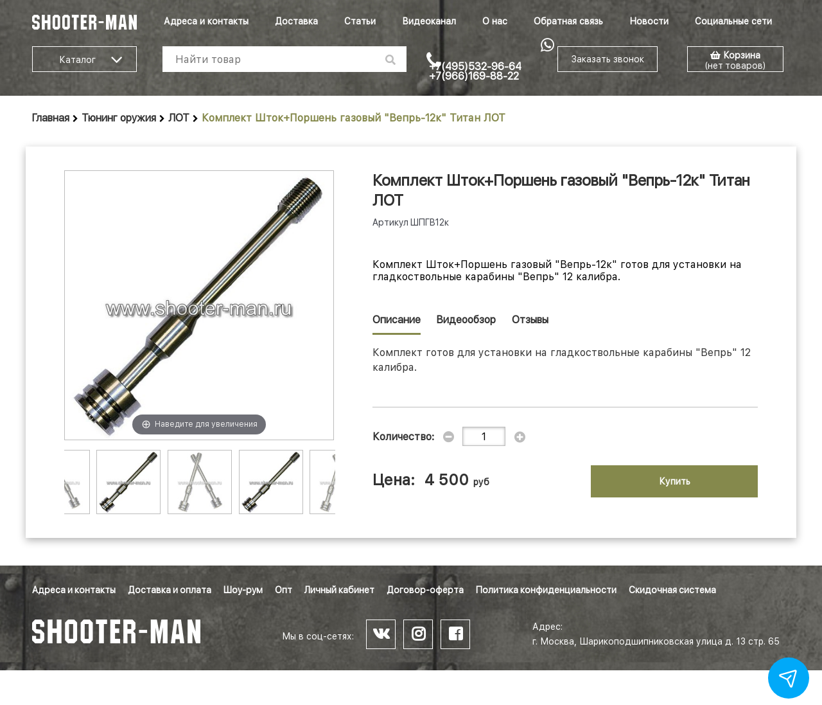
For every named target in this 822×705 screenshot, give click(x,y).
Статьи (360, 21)
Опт (283, 590)
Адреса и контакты (206, 21)
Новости (649, 21)
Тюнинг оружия (119, 118)
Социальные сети (733, 21)
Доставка (296, 21)
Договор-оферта (425, 590)
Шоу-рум (243, 590)
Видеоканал (429, 21)
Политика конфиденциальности (546, 590)
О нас (494, 21)
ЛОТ (178, 118)
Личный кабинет (339, 590)
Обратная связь (568, 21)
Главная (50, 118)
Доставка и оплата (169, 590)
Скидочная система (672, 590)
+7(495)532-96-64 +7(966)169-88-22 (475, 71)
